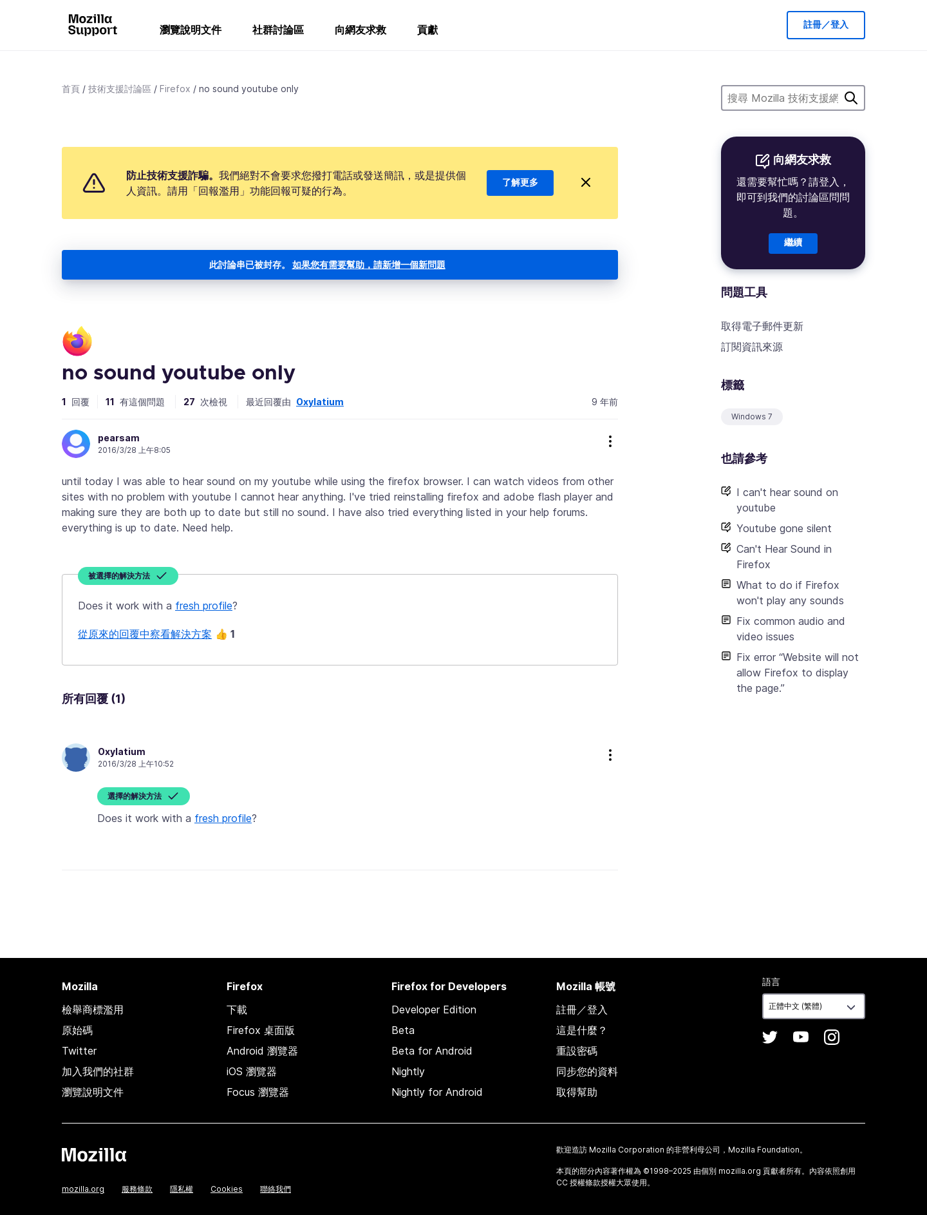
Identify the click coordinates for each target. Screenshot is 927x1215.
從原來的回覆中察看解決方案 (145, 633)
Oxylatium (320, 401)
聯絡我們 (275, 1189)
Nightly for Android (437, 1092)
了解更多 (520, 182)
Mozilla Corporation (626, 1149)
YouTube (801, 1037)
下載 (237, 1009)
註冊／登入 (825, 25)
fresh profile (203, 605)
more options (610, 441)
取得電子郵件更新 (762, 326)
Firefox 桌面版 (261, 1030)
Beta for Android (432, 1050)
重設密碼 (576, 1050)
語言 (771, 981)
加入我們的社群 (98, 1071)
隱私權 (181, 1189)
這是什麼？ (582, 1030)
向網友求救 (360, 29)
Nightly (408, 1071)
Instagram (831, 1037)
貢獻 (427, 29)
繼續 (793, 242)
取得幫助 (576, 1092)
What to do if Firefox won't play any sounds (790, 593)
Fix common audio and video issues (790, 629)
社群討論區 (278, 29)
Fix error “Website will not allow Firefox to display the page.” (797, 672)
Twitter (79, 1050)
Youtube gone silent (784, 528)
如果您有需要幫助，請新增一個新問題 (368, 264)
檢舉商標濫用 (93, 1009)
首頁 (71, 88)
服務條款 (137, 1189)
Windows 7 (751, 416)
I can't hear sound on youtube (787, 500)
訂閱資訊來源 (752, 346)
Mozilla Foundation (764, 1149)
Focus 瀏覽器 (258, 1092)
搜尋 (851, 98)
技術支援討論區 (119, 88)
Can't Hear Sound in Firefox (784, 556)
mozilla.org (83, 1189)
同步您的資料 (587, 1071)
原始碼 (77, 1030)
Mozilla (94, 1154)
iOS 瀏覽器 (252, 1071)
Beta (403, 1030)
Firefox (175, 88)
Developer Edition (433, 1009)
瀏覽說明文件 (190, 29)
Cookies (227, 1189)
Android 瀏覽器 (262, 1050)
